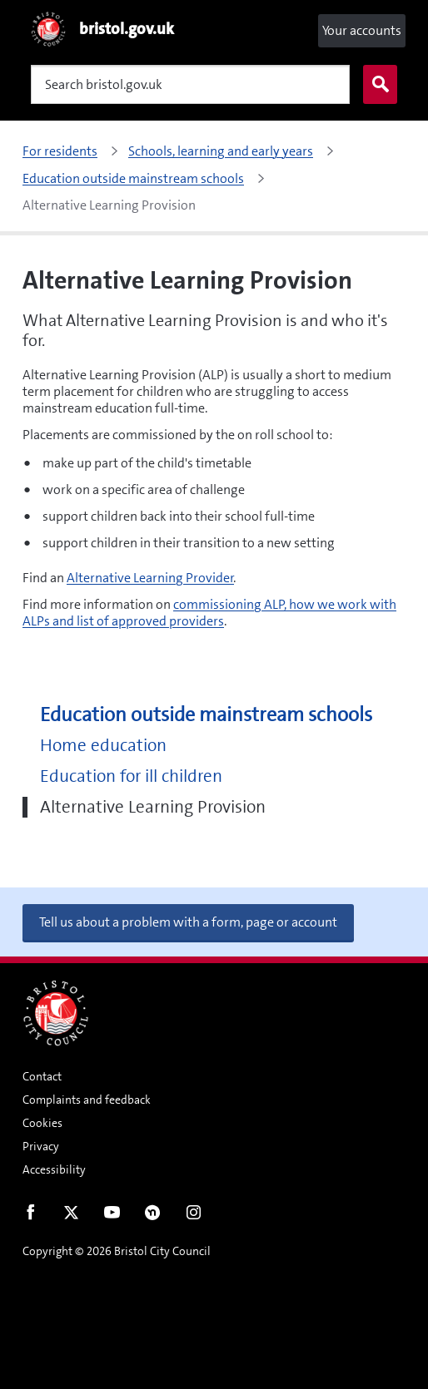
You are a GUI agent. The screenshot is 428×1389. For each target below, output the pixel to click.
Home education (103, 745)
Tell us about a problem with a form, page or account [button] (188, 922)
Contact (42, 1076)
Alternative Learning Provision (153, 807)
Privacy (40, 1146)
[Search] (190, 84)
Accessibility (54, 1169)
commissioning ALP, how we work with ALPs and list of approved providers (209, 613)
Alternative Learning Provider (150, 577)
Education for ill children (131, 776)
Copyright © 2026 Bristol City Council (116, 1250)
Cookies (42, 1122)
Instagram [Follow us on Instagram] (194, 1216)
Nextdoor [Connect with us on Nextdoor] (153, 1216)
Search (376, 85)
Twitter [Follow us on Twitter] (71, 1216)
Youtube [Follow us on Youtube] (112, 1216)
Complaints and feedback (86, 1099)
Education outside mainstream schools (206, 714)
